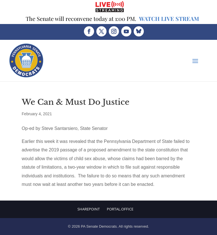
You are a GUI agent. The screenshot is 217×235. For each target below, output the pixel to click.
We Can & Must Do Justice (75, 102)
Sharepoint (88, 209)
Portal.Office (120, 209)
